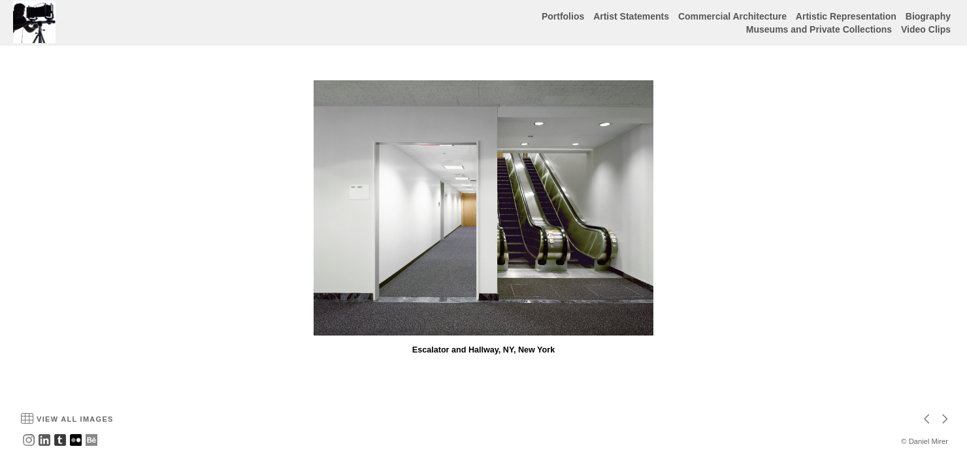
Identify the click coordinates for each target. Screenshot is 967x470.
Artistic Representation (846, 16)
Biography (928, 16)
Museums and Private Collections (819, 29)
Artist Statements (631, 16)
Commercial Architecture (732, 16)
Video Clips (926, 29)
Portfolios (563, 16)
